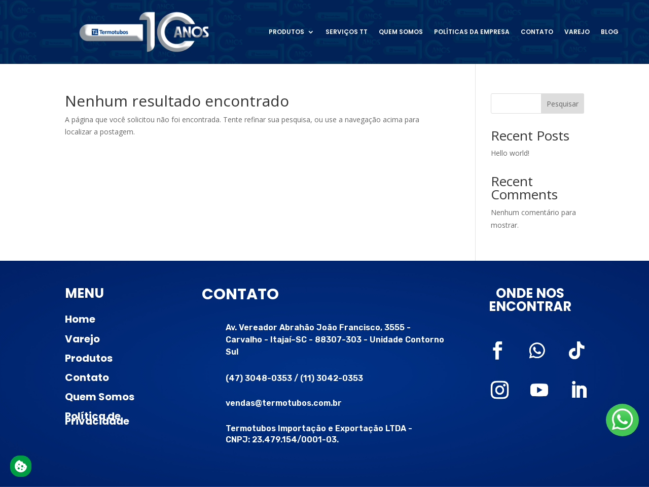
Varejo (577, 31)
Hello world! (510, 153)
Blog (610, 31)
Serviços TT (347, 31)
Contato (537, 31)
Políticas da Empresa (472, 31)
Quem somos (401, 31)
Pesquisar (563, 104)
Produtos (286, 31)
